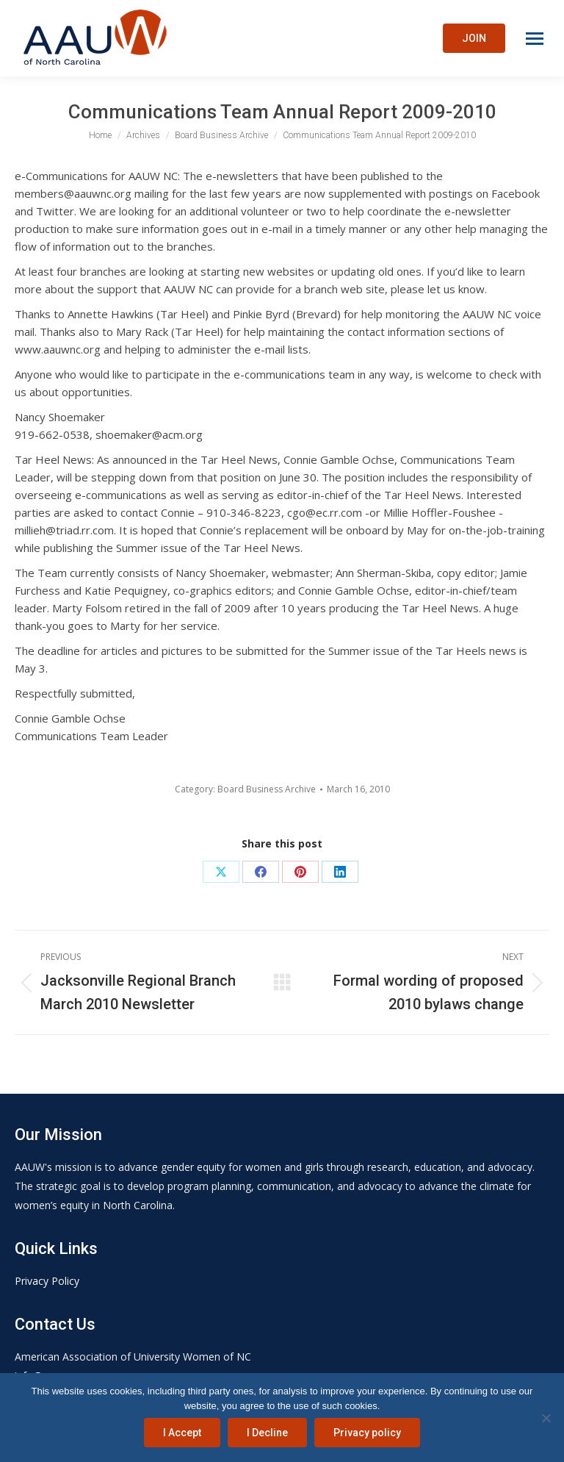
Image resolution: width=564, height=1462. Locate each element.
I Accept (182, 1432)
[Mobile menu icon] (534, 38)
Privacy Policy (47, 1281)
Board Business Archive (266, 789)
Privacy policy (367, 1432)
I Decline (267, 1432)
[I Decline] (545, 1418)
